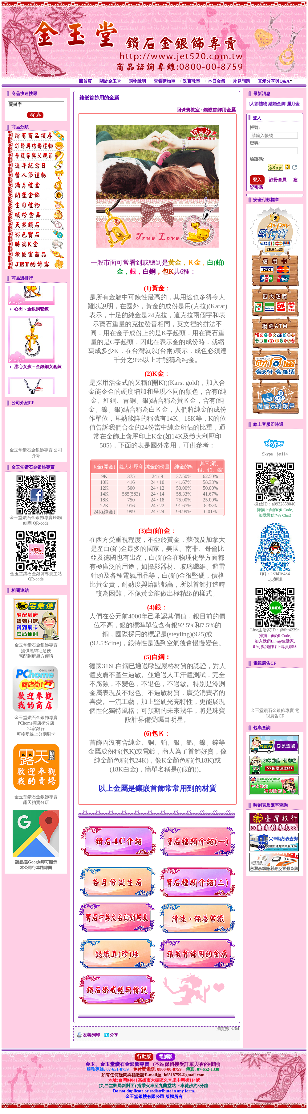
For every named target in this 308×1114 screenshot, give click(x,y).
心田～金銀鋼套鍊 (31, 311)
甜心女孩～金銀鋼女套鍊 (38, 369)
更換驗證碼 (294, 167)
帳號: (255, 127)
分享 (114, 1035)
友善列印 (91, 1035)
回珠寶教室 (188, 109)
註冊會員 (277, 179)
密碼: (255, 143)
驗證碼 (257, 159)
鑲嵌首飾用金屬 (219, 109)
